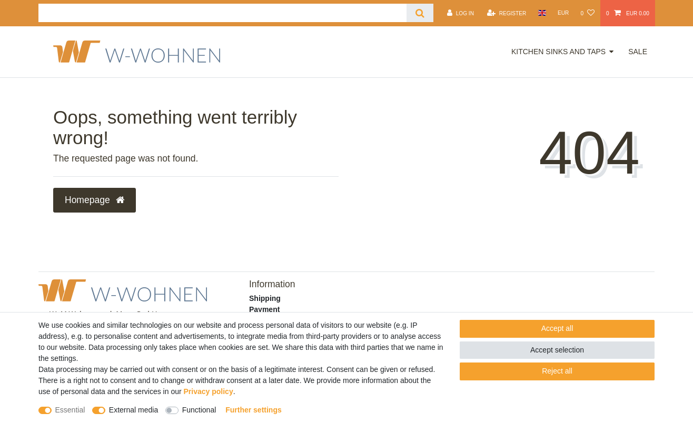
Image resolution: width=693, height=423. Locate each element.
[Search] (420, 13)
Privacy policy (208, 391)
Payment (264, 309)
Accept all (557, 328)
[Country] (541, 13)
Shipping (265, 298)
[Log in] (460, 13)
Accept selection (557, 350)
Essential (70, 410)
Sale (637, 51)
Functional (199, 410)
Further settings (253, 410)
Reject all (557, 371)
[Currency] (563, 13)
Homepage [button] (94, 200)
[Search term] (222, 13)
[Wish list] (587, 13)
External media (133, 410)
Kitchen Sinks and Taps (558, 51)
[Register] (506, 13)
